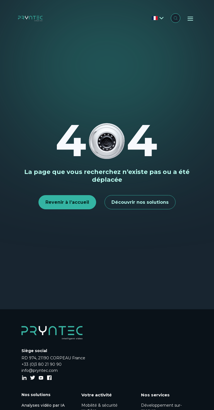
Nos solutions (35, 394)
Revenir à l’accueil (67, 202)
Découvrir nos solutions (140, 202)
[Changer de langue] (157, 18)
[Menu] (190, 19)
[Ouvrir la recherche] (175, 18)
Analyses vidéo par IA (43, 405)
